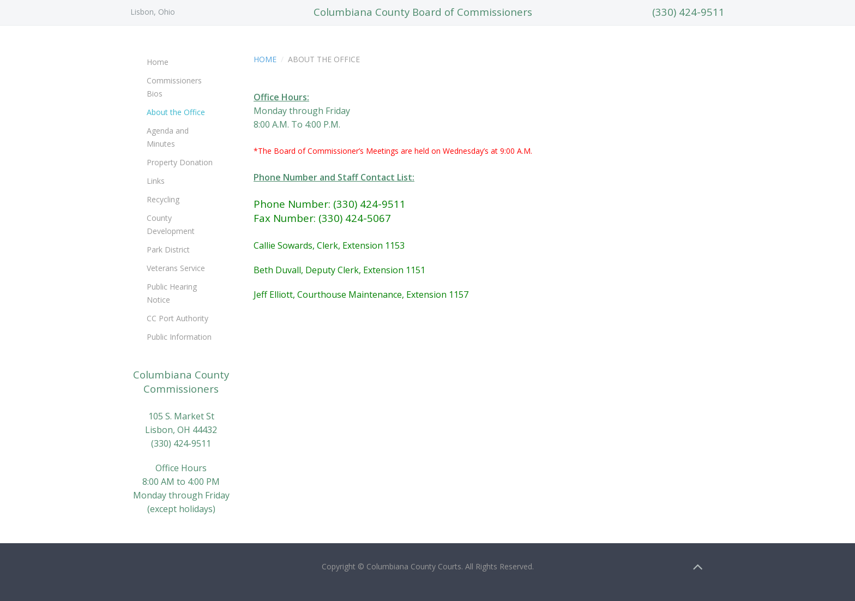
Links (156, 181)
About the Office (176, 112)
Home (265, 59)
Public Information (179, 337)
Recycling (163, 199)
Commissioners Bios (174, 87)
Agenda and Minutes (168, 137)
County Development (171, 224)
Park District (168, 249)
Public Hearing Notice (172, 293)
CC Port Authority (177, 318)
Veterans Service (176, 268)
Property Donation (180, 162)
